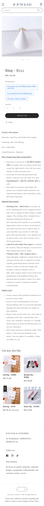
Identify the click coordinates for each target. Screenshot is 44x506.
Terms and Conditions (13, 498)
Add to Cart (22, 115)
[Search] (38, 10)
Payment (25, 498)
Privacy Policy (34, 501)
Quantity (8, 104)
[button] (3, 4)
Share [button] (9, 122)
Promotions (10, 81)
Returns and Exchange (20, 501)
